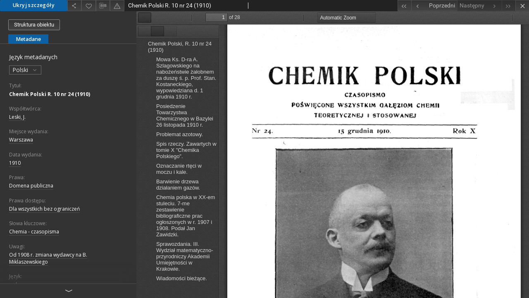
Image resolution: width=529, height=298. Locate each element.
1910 (15, 162)
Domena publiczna (31, 185)
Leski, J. (17, 116)
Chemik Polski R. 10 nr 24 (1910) (49, 94)
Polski (25, 70)
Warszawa (21, 139)
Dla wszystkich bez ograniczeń (44, 208)
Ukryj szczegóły (34, 5)
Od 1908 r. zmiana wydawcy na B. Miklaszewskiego (48, 258)
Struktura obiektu (34, 25)
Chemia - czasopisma (34, 231)
